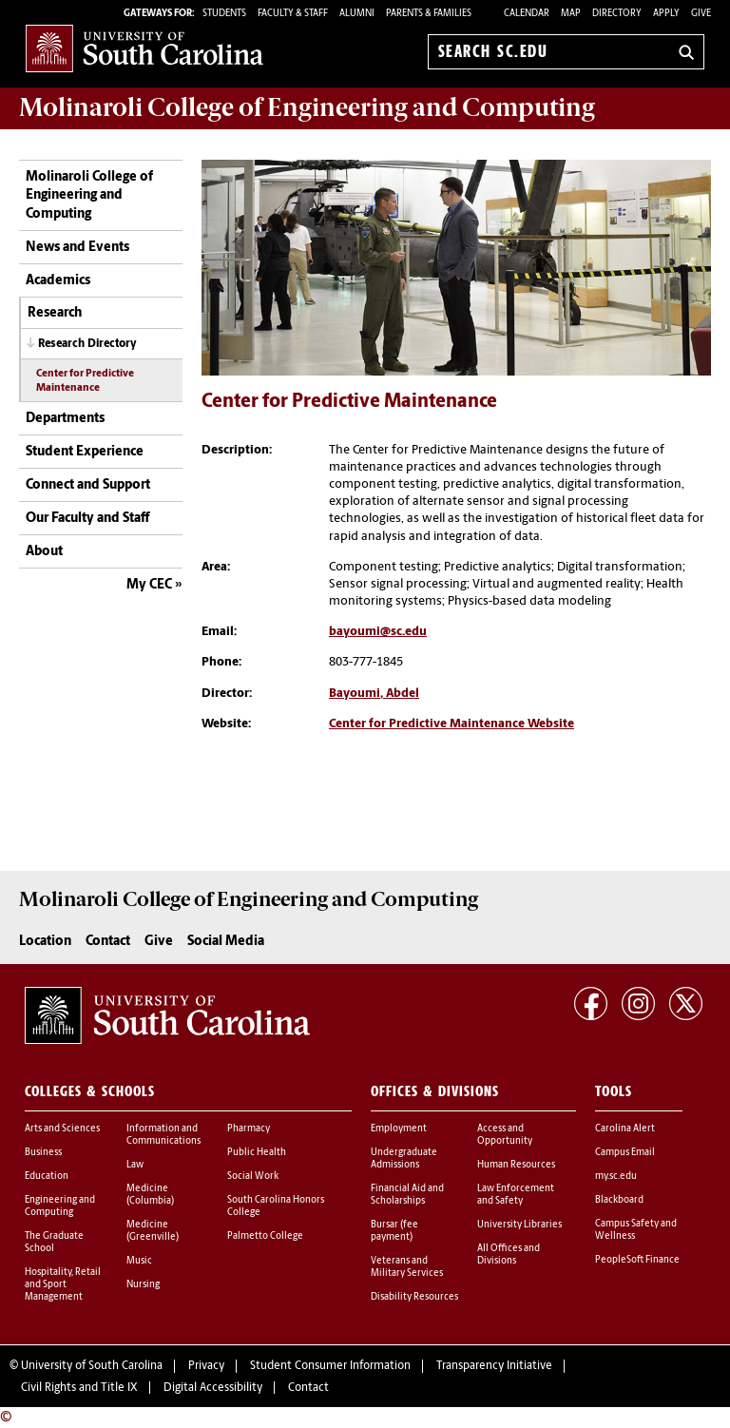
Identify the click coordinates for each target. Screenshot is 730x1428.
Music (139, 1261)
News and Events (77, 248)
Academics (58, 281)
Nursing (143, 1285)
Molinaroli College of (307, 107)
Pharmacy (248, 1129)
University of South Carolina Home (144, 48)
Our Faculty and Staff (87, 518)
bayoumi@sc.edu (378, 632)
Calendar (526, 14)
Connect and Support (88, 485)
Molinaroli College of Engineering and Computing (89, 196)
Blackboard (619, 1200)
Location (45, 942)
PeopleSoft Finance (637, 1260)
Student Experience (85, 452)
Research (55, 313)
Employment (399, 1129)
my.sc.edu (616, 1176)
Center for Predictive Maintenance (85, 381)
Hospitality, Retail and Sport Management (63, 1285)
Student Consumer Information (330, 1366)
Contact (108, 942)
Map (571, 14)
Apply (666, 14)
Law (135, 1165)
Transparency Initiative (494, 1366)
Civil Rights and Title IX (79, 1388)
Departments (65, 419)
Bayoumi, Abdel (374, 693)
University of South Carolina (92, 1366)
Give (701, 14)
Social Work (253, 1176)
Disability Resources (414, 1297)
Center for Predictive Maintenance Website (451, 724)
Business (43, 1153)
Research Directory (87, 344)
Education (46, 1176)
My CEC (149, 585)
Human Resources (516, 1165)
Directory (617, 14)
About (44, 552)
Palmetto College (265, 1236)
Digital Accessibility (212, 1388)
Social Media (225, 942)
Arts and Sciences (62, 1129)
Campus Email (625, 1153)
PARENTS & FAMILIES (428, 14)
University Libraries (519, 1225)
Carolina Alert (625, 1129)
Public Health (256, 1153)
